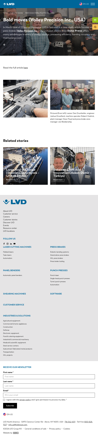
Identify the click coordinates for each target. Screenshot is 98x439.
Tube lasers (7, 255)
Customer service (10, 214)
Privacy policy (55, 429)
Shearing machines (14, 294)
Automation (7, 258)
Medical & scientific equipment (14, 343)
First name (7, 372)
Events (6, 225)
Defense (6, 330)
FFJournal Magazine (31, 27)
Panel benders (11, 270)
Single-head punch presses (60, 278)
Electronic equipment (11, 333)
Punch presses (59, 270)
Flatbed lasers (8, 252)
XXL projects (7, 355)
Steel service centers (11, 346)
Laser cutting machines (17, 247)
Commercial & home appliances (15, 324)
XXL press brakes (56, 258)
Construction (8, 327)
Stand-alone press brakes (59, 255)
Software (56, 294)
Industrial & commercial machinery (16, 339)
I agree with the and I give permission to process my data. (36, 400)
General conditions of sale (35, 429)
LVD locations (9, 231)
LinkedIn (11, 244)
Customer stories (10, 220)
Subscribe (10, 406)
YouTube (14, 244)
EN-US (86, 4)
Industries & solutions (17, 315)
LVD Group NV (15, 429)
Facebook (4, 244)
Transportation (8, 352)
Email (5, 391)
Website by (11, 433)
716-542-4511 (70, 422)
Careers (6, 217)
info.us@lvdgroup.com (18, 425)
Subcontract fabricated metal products (17, 349)
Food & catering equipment (13, 336)
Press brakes (57, 247)
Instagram (7, 244)
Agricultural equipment (11, 321)
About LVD (7, 211)
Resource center (10, 228)
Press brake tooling (57, 261)
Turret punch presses (58, 282)
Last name (7, 381)
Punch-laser (54, 275)
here (25, 67)
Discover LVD (8, 222)
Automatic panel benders (12, 275)
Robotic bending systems (59, 252)
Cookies (66, 429)
